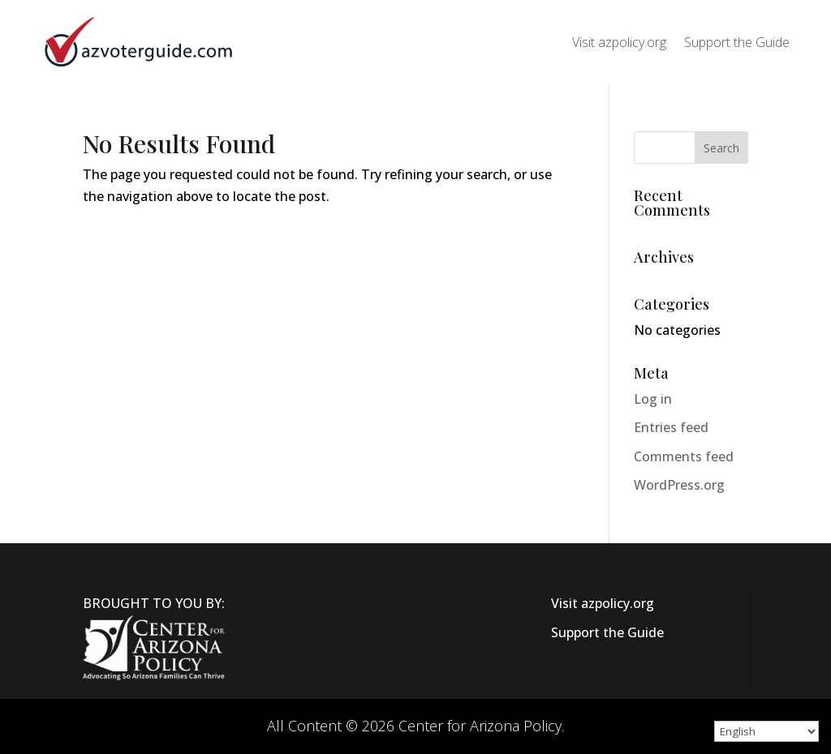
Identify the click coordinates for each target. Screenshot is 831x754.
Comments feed (684, 456)
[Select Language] (766, 731)
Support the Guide (737, 42)
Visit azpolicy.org (619, 42)
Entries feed (671, 427)
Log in (653, 399)
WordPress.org (679, 485)
